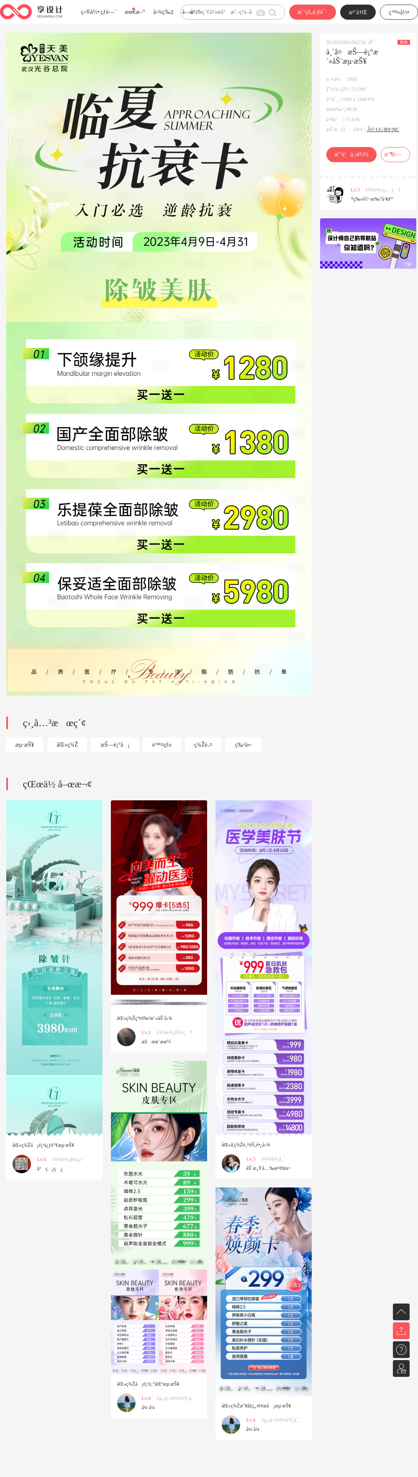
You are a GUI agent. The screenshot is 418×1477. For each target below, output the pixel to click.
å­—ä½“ (191, 12)
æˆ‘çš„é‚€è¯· (312, 12)
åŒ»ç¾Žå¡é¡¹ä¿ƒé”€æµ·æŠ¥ (43, 1145)
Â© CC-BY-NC (383, 129)
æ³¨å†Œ (358, 12)
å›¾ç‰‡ (163, 12)
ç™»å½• (399, 12)
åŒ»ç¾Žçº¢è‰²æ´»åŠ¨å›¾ (144, 1018)
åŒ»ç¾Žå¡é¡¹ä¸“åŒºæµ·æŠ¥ (148, 1384)
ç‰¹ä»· (243, 745)
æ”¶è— (395, 154)
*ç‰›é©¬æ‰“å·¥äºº (372, 199)
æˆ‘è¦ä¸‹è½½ (351, 154)
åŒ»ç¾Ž (67, 745)
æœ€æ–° (135, 12)
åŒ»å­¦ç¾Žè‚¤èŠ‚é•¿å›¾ (246, 1145)
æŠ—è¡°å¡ (114, 745)
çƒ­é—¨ (108, 12)
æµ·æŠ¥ (24, 745)
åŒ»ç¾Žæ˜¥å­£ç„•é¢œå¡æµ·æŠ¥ (256, 1406)
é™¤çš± (162, 745)
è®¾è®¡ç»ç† (383, 190)
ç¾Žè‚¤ (203, 745)
